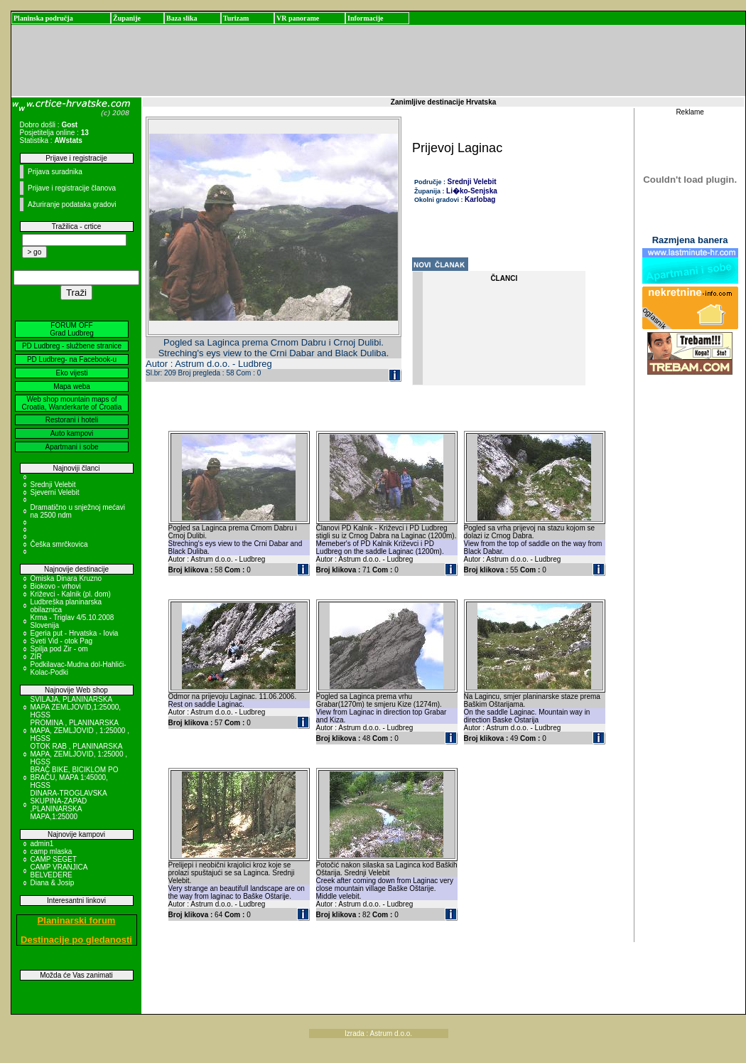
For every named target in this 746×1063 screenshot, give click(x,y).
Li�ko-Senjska (471, 191)
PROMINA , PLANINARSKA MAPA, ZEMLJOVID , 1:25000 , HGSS (80, 730)
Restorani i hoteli (71, 420)
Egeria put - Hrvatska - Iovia (75, 633)
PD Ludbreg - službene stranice (71, 346)
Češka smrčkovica (59, 544)
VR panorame (297, 18)
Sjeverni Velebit (55, 492)
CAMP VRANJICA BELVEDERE (59, 871)
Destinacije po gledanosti (76, 939)
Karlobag (480, 199)
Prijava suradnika (55, 172)
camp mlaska (51, 851)
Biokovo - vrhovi (56, 586)
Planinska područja (43, 18)
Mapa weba (71, 386)
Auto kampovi (72, 433)
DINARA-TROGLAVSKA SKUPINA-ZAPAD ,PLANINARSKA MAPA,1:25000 (69, 805)
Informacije (365, 18)
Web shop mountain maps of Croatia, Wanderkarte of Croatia (72, 403)
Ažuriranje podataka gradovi (72, 204)
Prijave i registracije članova (72, 188)
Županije (127, 18)
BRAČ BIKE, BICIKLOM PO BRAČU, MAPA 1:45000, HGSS (75, 777)
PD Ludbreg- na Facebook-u (72, 359)
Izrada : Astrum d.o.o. (378, 1033)
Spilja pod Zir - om (59, 649)
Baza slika (182, 18)
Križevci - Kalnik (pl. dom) (71, 594)
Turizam (236, 18)
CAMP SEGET (54, 859)
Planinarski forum (77, 920)
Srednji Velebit (53, 484)
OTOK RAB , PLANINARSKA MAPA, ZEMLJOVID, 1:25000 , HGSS (79, 754)
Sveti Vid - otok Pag (62, 641)
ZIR (36, 657)
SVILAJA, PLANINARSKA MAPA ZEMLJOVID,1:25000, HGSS (76, 707)
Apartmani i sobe (71, 447)
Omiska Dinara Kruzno (66, 578)
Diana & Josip (53, 883)
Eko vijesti (71, 373)
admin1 (42, 844)
